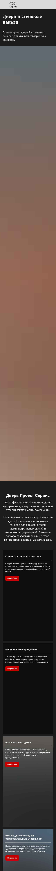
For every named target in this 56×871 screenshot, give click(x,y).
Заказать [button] (28, 806)
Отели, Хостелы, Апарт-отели (23, 556)
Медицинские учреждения (21, 594)
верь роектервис (13, 4)
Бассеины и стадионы (18, 631)
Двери (26, 858)
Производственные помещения (24, 744)
